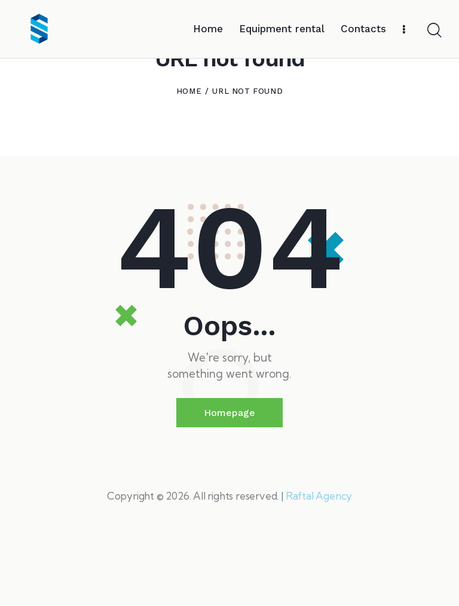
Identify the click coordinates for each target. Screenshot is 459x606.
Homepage (229, 471)
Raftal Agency (319, 554)
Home (188, 149)
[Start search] (433, 31)
